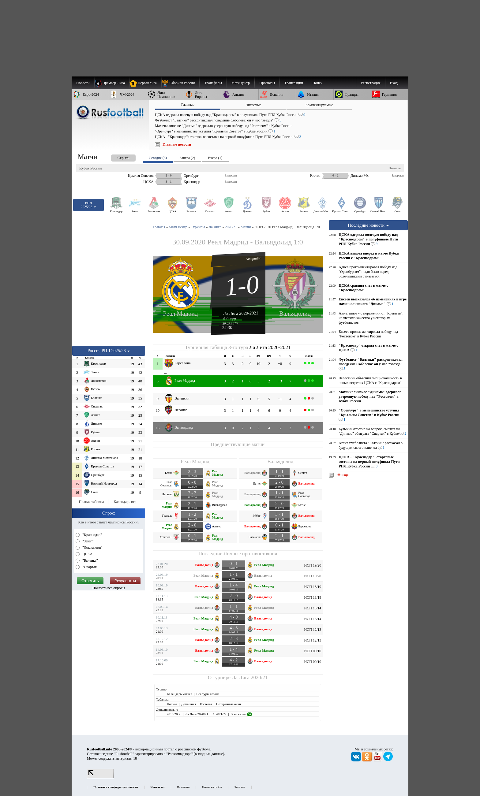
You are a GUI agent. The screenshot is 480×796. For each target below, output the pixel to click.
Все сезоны (241, 714)
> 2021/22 (219, 714)
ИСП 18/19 (312, 587)
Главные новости (177, 144)
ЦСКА (86, 554)
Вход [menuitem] (394, 83)
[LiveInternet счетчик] (100, 777)
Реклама (239, 787)
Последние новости (368, 225)
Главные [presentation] (187, 104)
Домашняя (188, 704)
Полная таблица (91, 502)
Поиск (317, 83)
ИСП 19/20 (312, 565)
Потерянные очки (228, 704)
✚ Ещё (342, 475)
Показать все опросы (108, 588)
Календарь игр (125, 502)
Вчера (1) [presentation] (215, 158)
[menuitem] (180, 82)
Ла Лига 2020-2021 (240, 313)
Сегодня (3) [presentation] (158, 158)
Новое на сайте (212, 787)
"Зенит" (87, 541)
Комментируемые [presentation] (319, 105)
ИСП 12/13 (312, 629)
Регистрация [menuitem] (371, 83)
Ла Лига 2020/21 (250, 677)
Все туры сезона (207, 694)
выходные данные (209, 754)
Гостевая (206, 704)
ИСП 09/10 (312, 651)
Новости (395, 168)
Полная (172, 704)
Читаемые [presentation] (253, 105)
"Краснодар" (91, 535)
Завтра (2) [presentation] (187, 158)
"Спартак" (89, 567)
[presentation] (117, 157)
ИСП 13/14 (312, 608)
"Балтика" (89, 560)
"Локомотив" (91, 547)
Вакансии (183, 787)
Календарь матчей (179, 694)
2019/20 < (174, 714)
